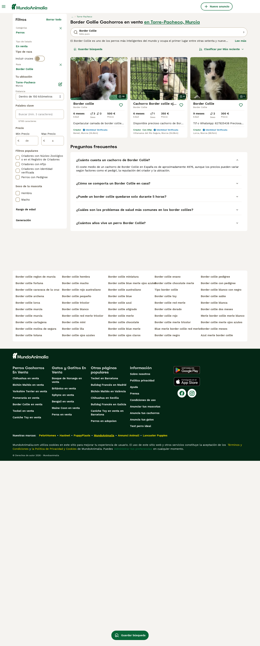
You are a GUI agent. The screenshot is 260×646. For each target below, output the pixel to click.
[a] (52, 237)
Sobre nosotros (140, 559)
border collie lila (73, 514)
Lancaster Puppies (155, 620)
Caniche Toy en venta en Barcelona (107, 597)
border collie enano (168, 462)
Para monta (26, 59)
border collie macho (75, 468)
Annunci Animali (128, 620)
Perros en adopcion (103, 606)
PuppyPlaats (82, 620)
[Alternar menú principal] (3, 6)
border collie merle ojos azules (221, 507)
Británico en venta (64, 573)
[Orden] (221, 49)
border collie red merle (170, 488)
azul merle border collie (217, 520)
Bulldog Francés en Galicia (108, 589)
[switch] (40, 73)
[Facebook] (181, 578)
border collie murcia (29, 494)
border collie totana (29, 520)
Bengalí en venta (63, 586)
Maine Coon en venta (66, 593)
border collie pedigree (215, 462)
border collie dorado (168, 494)
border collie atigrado (122, 494)
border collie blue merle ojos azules (130, 468)
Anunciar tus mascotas (145, 591)
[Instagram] (192, 578)
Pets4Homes (47, 620)
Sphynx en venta (63, 580)
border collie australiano (124, 475)
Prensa (134, 578)
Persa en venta (62, 599)
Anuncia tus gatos (142, 604)
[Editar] (60, 181)
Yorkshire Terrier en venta (30, 576)
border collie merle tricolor (173, 507)
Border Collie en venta (27, 589)
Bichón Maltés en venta (28, 570)
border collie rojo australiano (81, 475)
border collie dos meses (217, 494)
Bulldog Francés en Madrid (108, 570)
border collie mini (73, 507)
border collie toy (166, 481)
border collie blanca (214, 488)
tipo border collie (166, 475)
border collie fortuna (29, 468)
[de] (27, 237)
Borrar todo (53, 19)
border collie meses (214, 514)
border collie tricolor (75, 488)
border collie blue (120, 481)
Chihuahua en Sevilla (105, 583)
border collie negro (167, 520)
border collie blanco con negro (221, 475)
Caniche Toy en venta (27, 602)
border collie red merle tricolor (82, 501)
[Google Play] (187, 555)
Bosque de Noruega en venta (67, 565)
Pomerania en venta (26, 583)
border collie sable (213, 481)
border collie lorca (28, 488)
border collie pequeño (76, 481)
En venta (25, 50)
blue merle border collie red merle (176, 514)
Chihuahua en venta (26, 563)
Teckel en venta (23, 596)
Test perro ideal (140, 611)
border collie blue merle (124, 514)
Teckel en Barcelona (104, 563)
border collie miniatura (123, 462)
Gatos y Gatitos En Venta (69, 555)
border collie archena (30, 481)
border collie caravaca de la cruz (37, 475)
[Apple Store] (186, 566)
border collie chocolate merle (174, 468)
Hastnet (65, 620)
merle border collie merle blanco (222, 501)
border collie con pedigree (218, 468)
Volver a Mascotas (28, 27)
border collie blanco (75, 494)
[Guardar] (121, 105)
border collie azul (120, 488)
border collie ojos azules (78, 520)
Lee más (240, 40)
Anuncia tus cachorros (144, 598)
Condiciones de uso (143, 585)
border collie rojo (166, 501)
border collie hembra (76, 462)
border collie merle (121, 501)
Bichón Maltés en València (108, 576)
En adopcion (46, 50)
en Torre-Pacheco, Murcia (172, 22)
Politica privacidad (142, 565)
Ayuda (134, 572)
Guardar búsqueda (88, 49)
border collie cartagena (31, 507)
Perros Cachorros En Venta (28, 555)
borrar (57, 80)
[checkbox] (17, 99)
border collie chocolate (123, 507)
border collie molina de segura (36, 514)
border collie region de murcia (36, 462)
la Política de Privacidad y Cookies (54, 634)
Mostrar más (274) (52, 165)
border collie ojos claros (124, 520)
